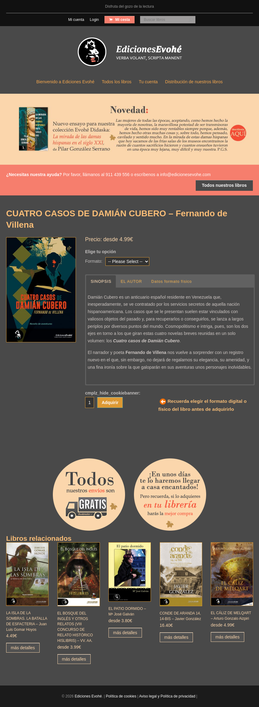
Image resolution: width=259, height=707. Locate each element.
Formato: (93, 261)
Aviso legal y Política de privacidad (167, 696)
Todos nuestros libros (224, 185)
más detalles (23, 647)
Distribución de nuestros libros (194, 81)
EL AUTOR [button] (131, 281)
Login (94, 20)
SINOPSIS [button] (101, 281)
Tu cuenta (148, 81)
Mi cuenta (76, 20)
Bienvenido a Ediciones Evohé (65, 81)
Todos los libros (116, 81)
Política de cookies (121, 696)
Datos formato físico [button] (171, 281)
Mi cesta (122, 20)
